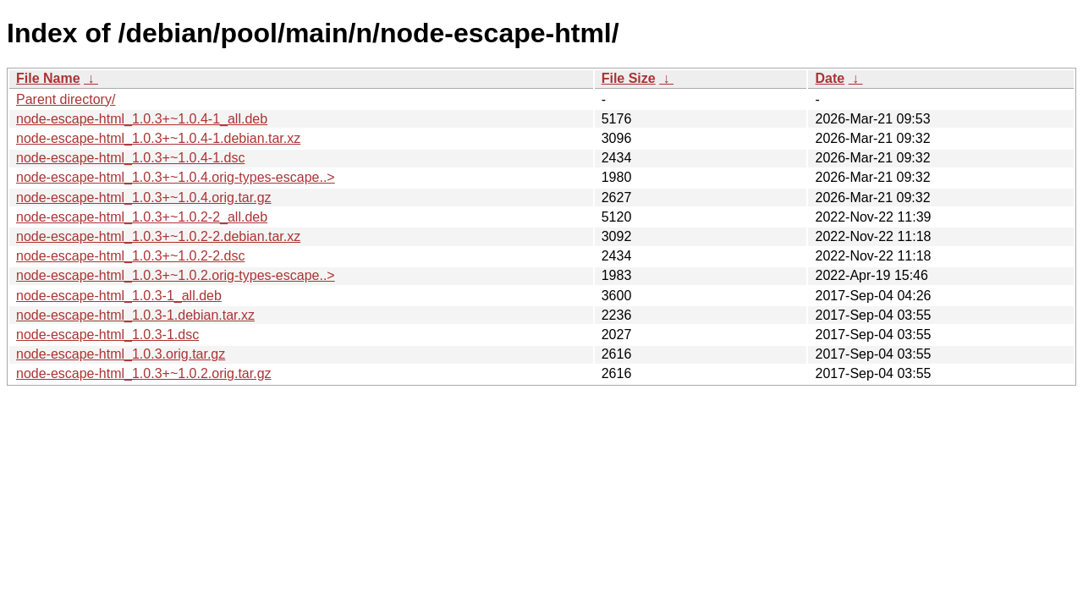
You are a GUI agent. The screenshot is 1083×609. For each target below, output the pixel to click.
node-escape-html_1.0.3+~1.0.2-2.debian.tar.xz (158, 236)
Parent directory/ (65, 99)
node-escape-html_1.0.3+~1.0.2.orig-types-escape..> (175, 275)
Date (829, 78)
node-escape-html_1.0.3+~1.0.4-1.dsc (130, 158)
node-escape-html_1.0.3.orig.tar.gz (120, 354)
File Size (629, 78)
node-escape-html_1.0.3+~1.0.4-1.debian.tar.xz (158, 138)
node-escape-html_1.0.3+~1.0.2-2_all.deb (141, 217)
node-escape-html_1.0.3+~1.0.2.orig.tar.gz (144, 373)
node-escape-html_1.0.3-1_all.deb (119, 295)
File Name (48, 78)
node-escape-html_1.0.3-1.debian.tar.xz (135, 315)
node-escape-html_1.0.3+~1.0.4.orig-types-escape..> (175, 177)
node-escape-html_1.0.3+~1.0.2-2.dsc (130, 256)
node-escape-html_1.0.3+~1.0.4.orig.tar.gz (144, 197)
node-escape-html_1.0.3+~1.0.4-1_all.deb (141, 119)
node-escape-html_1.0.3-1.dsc (107, 334)
